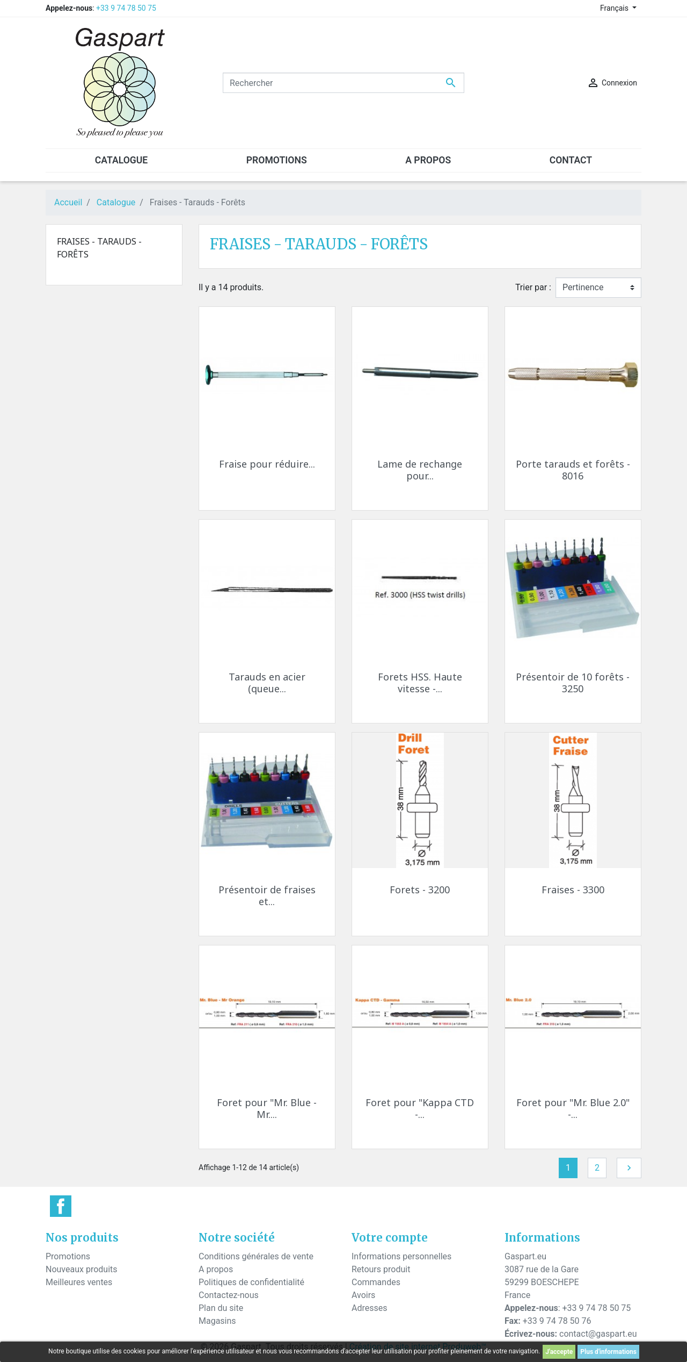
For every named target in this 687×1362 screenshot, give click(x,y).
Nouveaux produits (82, 1269)
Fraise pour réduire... (267, 463)
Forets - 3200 (420, 889)
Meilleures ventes (79, 1282)
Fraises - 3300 (573, 889)
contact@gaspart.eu (598, 1334)
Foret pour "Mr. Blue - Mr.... (267, 1108)
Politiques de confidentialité (251, 1282)
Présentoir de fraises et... (267, 895)
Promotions (68, 1256)
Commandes (376, 1282)
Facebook (60, 1206)
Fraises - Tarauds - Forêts (99, 247)
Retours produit (381, 1269)
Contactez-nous (229, 1295)
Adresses (369, 1308)
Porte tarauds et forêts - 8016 (573, 469)
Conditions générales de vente (256, 1256)
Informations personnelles (401, 1256)
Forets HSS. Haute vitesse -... (420, 682)
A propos (216, 1269)
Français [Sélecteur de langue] (615, 8)
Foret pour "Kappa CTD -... (420, 1108)
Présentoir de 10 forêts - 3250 (573, 682)
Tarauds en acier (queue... (267, 682)
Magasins (217, 1321)
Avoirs (363, 1295)
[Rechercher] (343, 83)
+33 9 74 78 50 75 (126, 8)
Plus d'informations (608, 1352)
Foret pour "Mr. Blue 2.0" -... (573, 1108)
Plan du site (221, 1308)
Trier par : (533, 287)
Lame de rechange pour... (419, 469)
